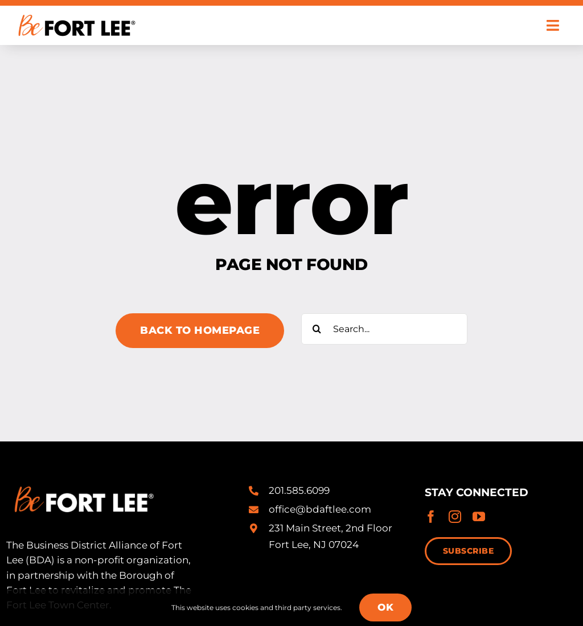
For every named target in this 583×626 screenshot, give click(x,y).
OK (385, 607)
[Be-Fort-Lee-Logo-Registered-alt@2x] (75, 10)
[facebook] (431, 516)
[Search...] (384, 329)
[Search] (316, 329)
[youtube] (479, 516)
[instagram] (455, 516)
